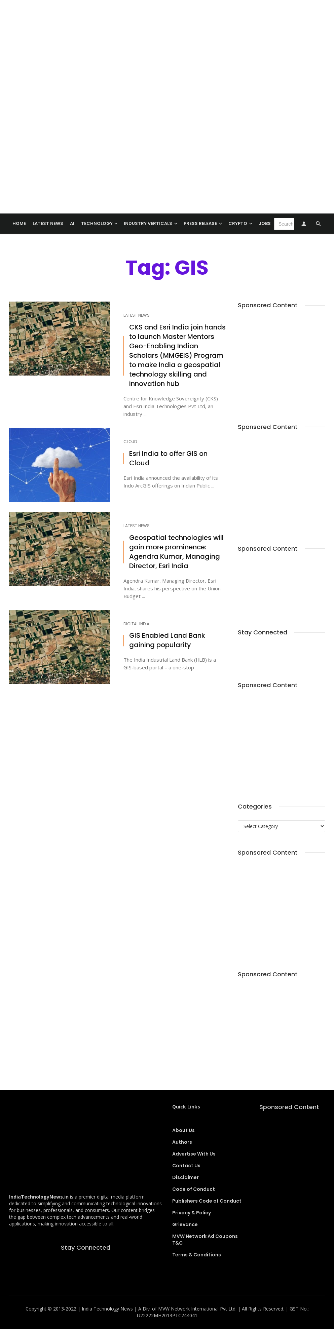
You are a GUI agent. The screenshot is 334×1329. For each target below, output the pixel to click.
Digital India (136, 624)
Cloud (130, 441)
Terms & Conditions (196, 1254)
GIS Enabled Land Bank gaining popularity (167, 640)
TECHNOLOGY (97, 223)
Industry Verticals (148, 223)
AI (72, 223)
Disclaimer (185, 1177)
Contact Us (186, 1165)
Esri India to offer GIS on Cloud (168, 458)
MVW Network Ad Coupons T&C (205, 1239)
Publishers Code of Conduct (207, 1201)
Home (19, 223)
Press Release (200, 223)
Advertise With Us (194, 1153)
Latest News (48, 223)
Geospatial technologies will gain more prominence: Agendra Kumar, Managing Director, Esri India (176, 552)
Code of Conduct (193, 1189)
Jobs (265, 223)
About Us (183, 1130)
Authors (182, 1142)
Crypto (237, 223)
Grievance (185, 1224)
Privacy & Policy (191, 1212)
